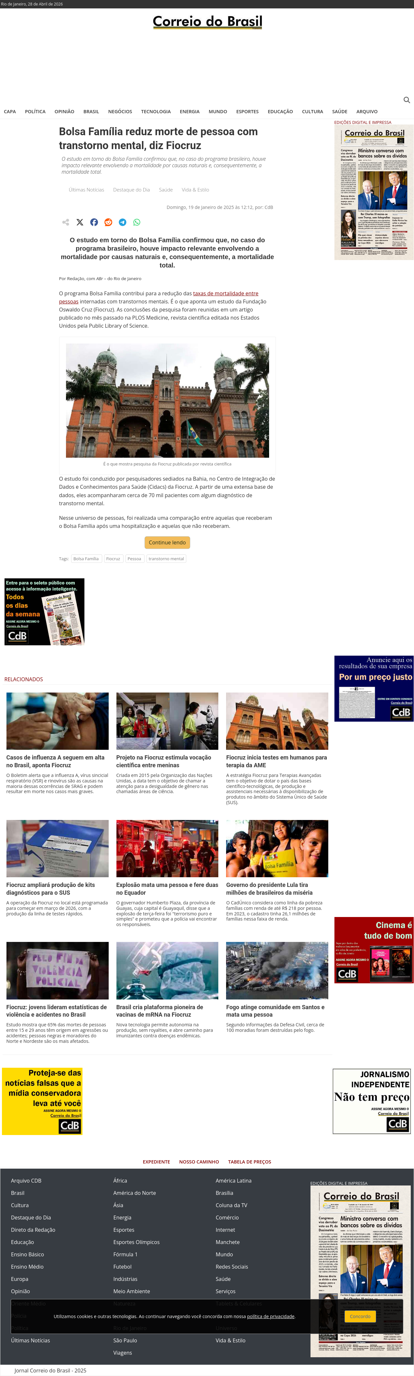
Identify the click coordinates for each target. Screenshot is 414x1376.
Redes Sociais (232, 1266)
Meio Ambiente (132, 1291)
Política (35, 111)
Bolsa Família (86, 559)
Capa (10, 111)
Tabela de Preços (249, 1162)
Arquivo (366, 111)
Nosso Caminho (199, 1162)
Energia (190, 111)
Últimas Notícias (86, 189)
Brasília (224, 1192)
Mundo (218, 111)
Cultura (312, 111)
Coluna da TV (231, 1205)
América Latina (234, 1180)
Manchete (228, 1242)
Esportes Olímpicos (137, 1242)
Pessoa (134, 559)
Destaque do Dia (131, 189)
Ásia (119, 1205)
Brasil (91, 111)
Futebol (123, 1266)
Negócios (120, 111)
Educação (280, 111)
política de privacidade (270, 1316)
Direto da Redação (33, 1229)
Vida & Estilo (195, 189)
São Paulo (125, 1340)
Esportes (247, 111)
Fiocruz (113, 559)
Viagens (123, 1352)
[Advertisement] (207, 66)
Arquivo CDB (26, 1180)
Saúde (339, 111)
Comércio (227, 1217)
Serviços (225, 1291)
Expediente (156, 1162)
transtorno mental (166, 559)
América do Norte (135, 1192)
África (120, 1180)
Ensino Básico (27, 1254)
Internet (225, 1229)
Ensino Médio (27, 1266)
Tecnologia (156, 111)
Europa (19, 1279)
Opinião (64, 111)
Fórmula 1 (126, 1254)
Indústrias (125, 1279)
